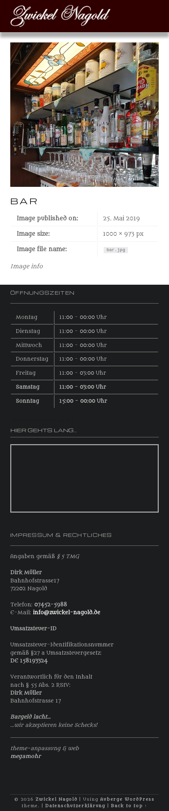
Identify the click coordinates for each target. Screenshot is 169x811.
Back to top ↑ (129, 805)
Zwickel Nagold (56, 799)
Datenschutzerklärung (75, 805)
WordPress (140, 799)
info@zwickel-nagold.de (66, 612)
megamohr (25, 756)
